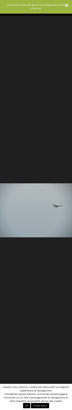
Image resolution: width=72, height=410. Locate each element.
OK (26, 406)
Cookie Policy (40, 406)
